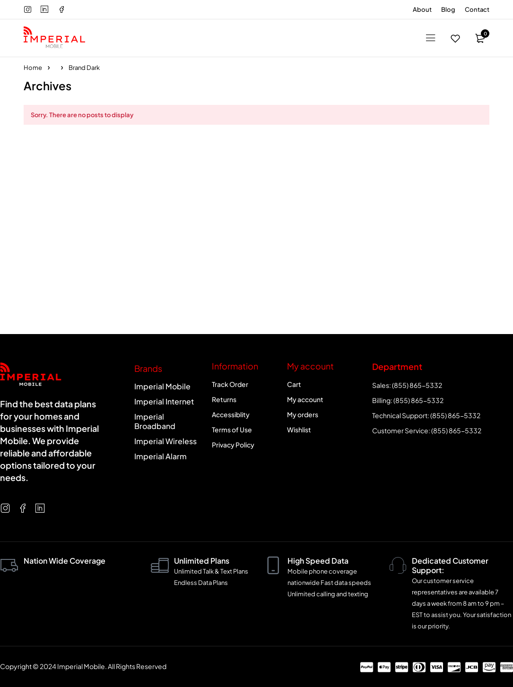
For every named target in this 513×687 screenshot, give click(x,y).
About (422, 9)
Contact (477, 9)
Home (33, 67)
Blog (448, 9)
